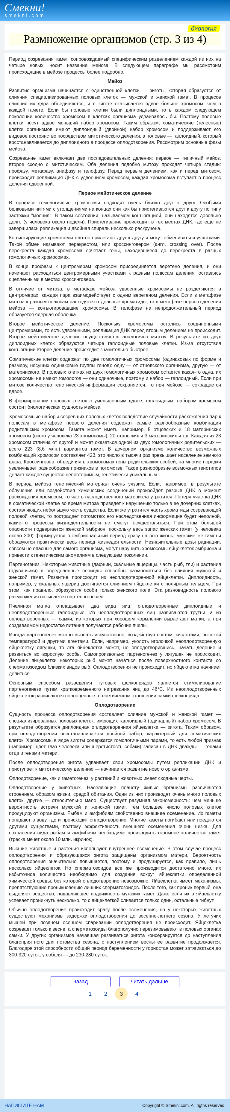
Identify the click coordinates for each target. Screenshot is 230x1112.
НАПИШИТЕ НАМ (24, 1105)
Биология (203, 28)
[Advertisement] (115, 1054)
